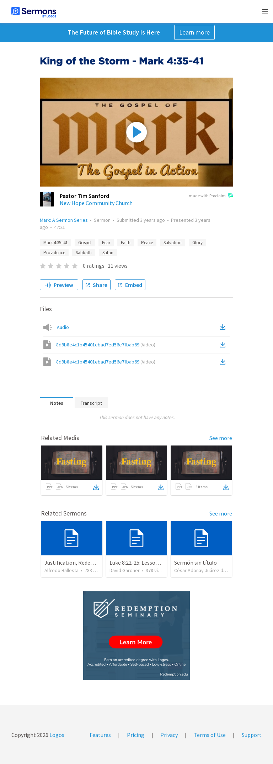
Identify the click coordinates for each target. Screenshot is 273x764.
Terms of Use (210, 734)
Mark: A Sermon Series (64, 220)
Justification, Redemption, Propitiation (93, 562)
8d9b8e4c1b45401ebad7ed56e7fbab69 (105, 344)
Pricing (135, 734)
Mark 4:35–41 (55, 243)
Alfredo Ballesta (61, 570)
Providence (54, 253)
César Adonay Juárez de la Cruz (207, 570)
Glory (197, 243)
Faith (125, 243)
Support (252, 734)
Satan (107, 253)
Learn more (194, 32)
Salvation (173, 243)
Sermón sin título (195, 562)
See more (220, 437)
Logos (56, 734)
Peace (147, 243)
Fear (106, 243)
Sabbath (84, 253)
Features (100, 734)
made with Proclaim (211, 196)
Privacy (169, 734)
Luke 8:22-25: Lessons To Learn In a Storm (159, 562)
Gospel (84, 243)
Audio (63, 327)
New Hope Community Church (96, 202)
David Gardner (124, 570)
